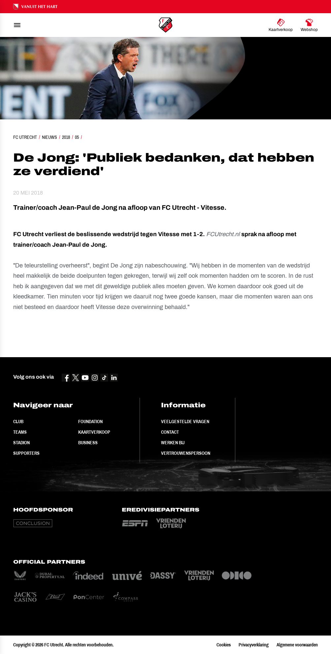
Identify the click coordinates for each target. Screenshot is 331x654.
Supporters (26, 453)
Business (88, 443)
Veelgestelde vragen (185, 421)
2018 (66, 137)
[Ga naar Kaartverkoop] (281, 25)
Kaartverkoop (94, 432)
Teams (20, 432)
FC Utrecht (25, 137)
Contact (170, 432)
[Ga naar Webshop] (309, 25)
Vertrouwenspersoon (185, 453)
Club (18, 421)
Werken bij (172, 443)
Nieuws (49, 137)
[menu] (17, 25)
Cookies (223, 645)
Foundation (90, 421)
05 (77, 137)
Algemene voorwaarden (297, 645)
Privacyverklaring (254, 645)
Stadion (21, 443)
